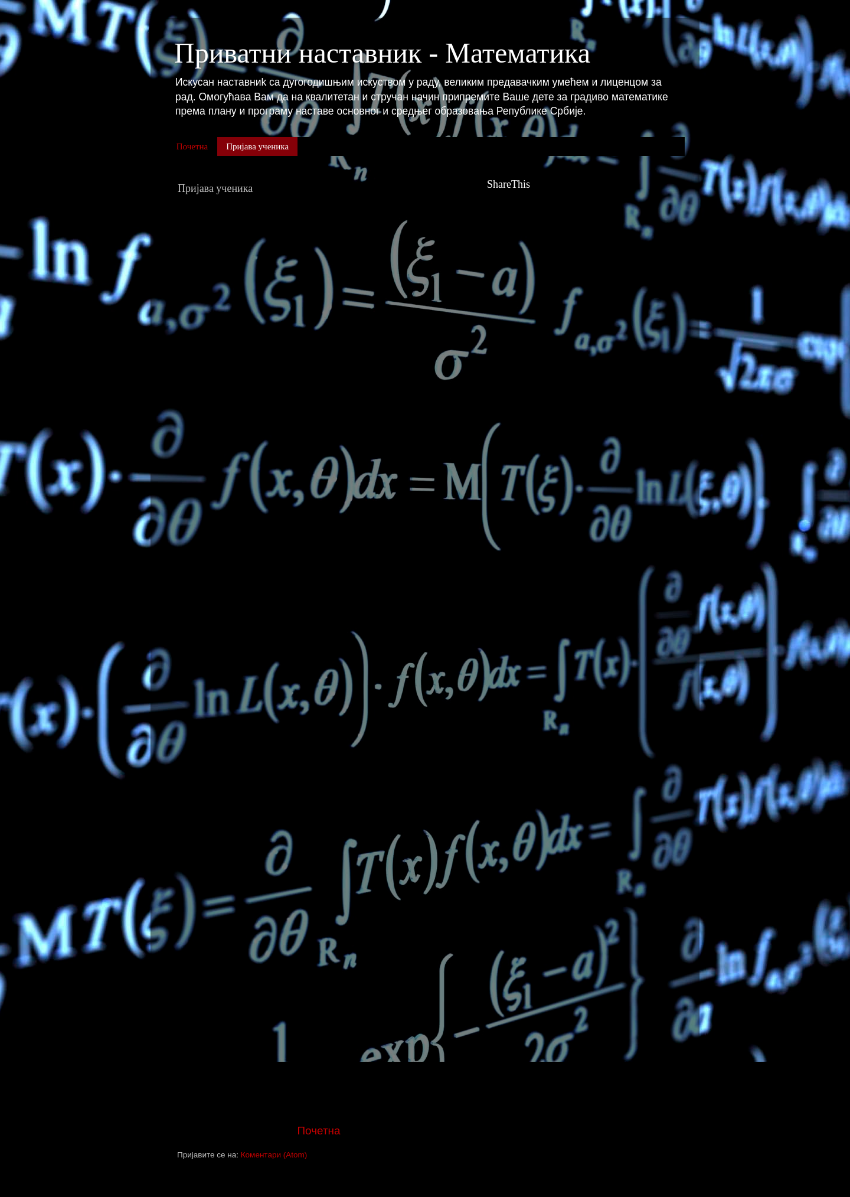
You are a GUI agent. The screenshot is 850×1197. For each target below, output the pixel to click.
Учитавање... (325, 635)
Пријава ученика (257, 146)
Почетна (192, 146)
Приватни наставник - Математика (382, 53)
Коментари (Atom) (274, 1154)
